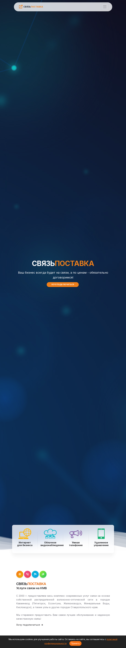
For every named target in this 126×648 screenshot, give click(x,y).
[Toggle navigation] (105, 7)
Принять (75, 643)
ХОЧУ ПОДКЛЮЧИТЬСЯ (62, 284)
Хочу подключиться (29, 624)
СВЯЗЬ (31, 6)
